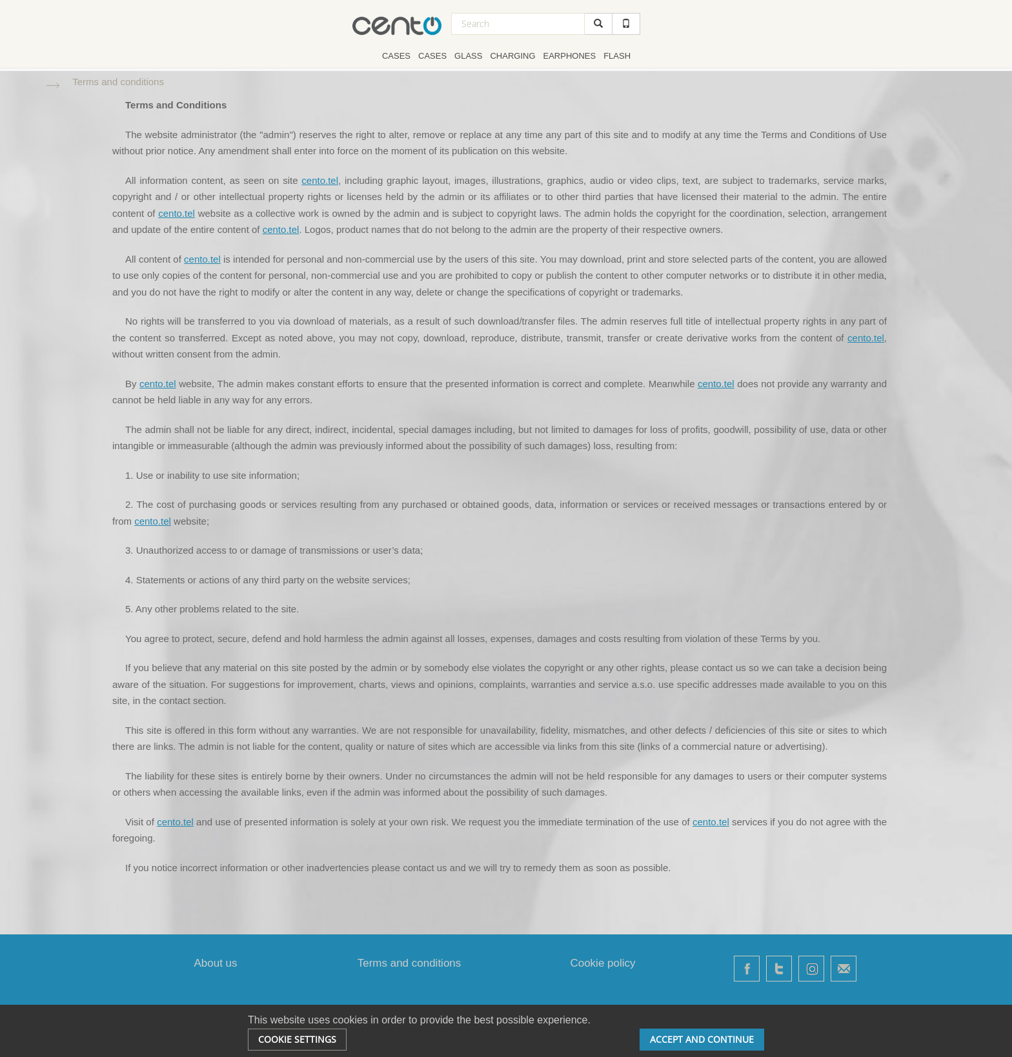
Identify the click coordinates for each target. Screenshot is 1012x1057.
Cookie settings (297, 1039)
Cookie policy (602, 963)
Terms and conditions (409, 963)
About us (215, 963)
